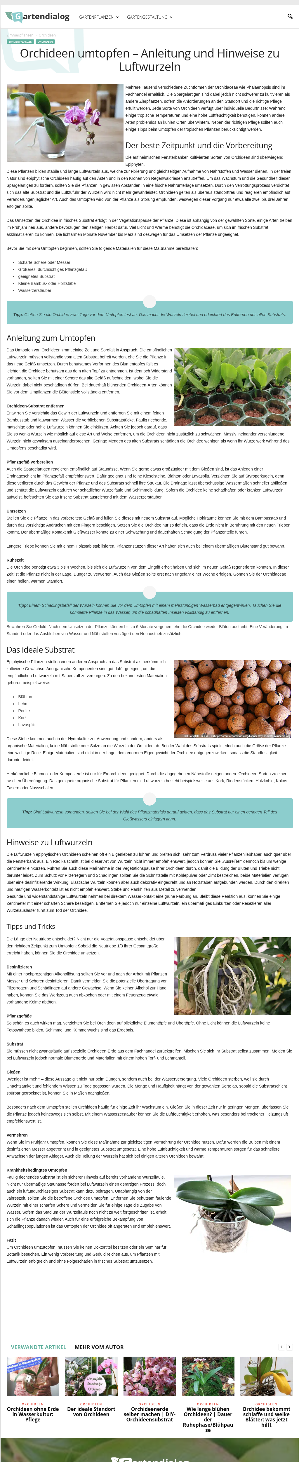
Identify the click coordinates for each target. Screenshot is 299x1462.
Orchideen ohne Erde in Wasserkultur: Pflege (33, 1414)
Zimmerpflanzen (20, 35)
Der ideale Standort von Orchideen (91, 1412)
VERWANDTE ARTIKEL (39, 1347)
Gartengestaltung (150, 17)
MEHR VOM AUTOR (99, 1347)
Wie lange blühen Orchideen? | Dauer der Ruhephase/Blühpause (208, 1419)
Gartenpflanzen (99, 17)
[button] (290, 16)
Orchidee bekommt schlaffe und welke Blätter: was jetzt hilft (266, 1417)
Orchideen (45, 41)
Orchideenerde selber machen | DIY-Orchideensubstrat (149, 1414)
